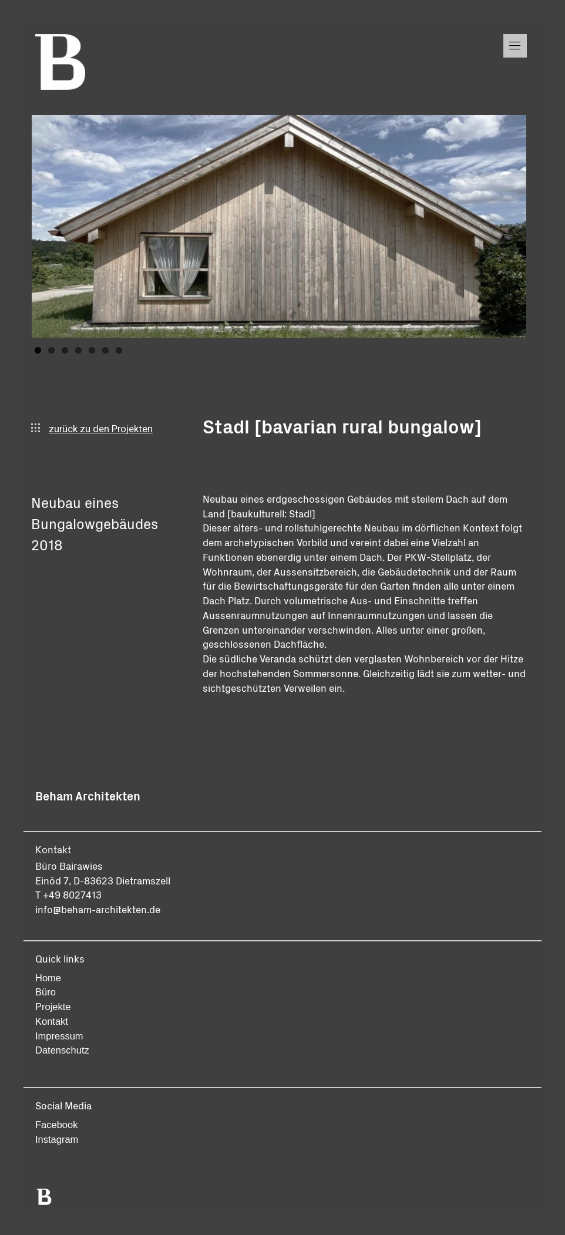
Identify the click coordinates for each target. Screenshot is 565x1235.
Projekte (53, 1006)
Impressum (59, 1036)
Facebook (56, 1124)
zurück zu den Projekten (92, 429)
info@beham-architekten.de (97, 909)
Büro (45, 992)
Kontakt (51, 1021)
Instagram (56, 1139)
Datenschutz (62, 1050)
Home (48, 977)
